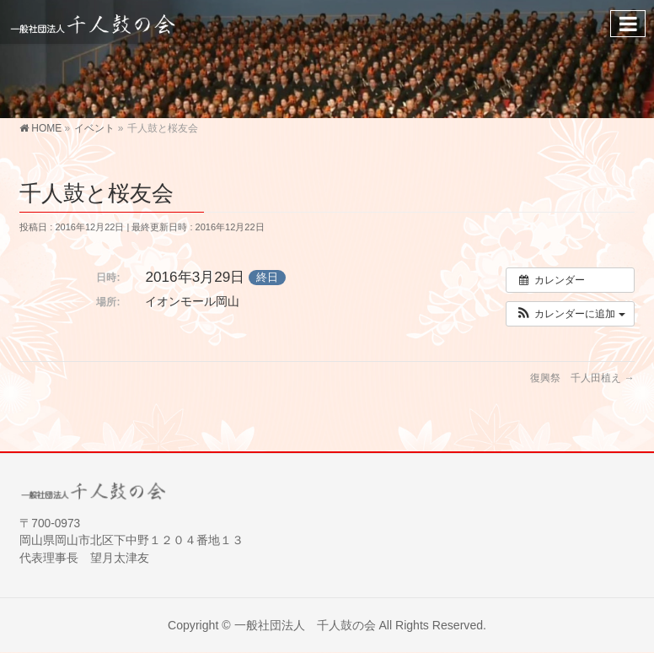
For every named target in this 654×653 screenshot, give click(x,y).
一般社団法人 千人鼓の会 (305, 625)
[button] (570, 314)
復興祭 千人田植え (582, 378)
